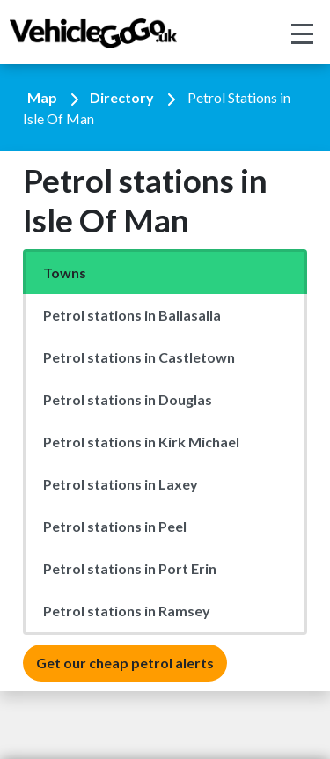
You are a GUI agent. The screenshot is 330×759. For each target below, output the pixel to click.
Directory (122, 97)
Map (42, 97)
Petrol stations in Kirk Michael (141, 441)
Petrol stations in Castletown (139, 357)
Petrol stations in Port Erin (129, 568)
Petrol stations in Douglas (127, 399)
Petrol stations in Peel (115, 526)
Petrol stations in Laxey (120, 483)
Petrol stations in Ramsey (126, 610)
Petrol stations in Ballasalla (132, 314)
